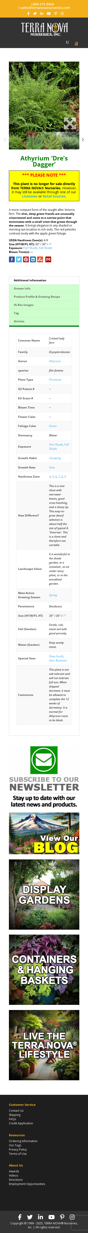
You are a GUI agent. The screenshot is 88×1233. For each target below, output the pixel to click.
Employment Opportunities (27, 1184)
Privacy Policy (18, 1149)
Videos (13, 1175)
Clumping (55, 458)
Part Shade (30, 248)
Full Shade (45, 248)
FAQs (12, 1119)
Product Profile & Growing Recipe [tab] (37, 297)
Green (53, 426)
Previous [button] (5, 141)
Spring (53, 595)
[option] (44, 97)
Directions (16, 1180)
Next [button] (83, 141)
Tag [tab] (16, 313)
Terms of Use (18, 1154)
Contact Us (16, 1111)
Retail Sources (54, 196)
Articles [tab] (19, 321)
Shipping (14, 1115)
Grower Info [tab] (22, 288)
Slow (52, 467)
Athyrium (55, 361)
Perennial (55, 380)
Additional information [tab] (30, 280)
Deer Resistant (58, 660)
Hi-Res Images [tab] (24, 305)
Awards (14, 1171)
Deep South (56, 656)
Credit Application (21, 1123)
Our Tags (15, 1145)
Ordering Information (23, 1141)
